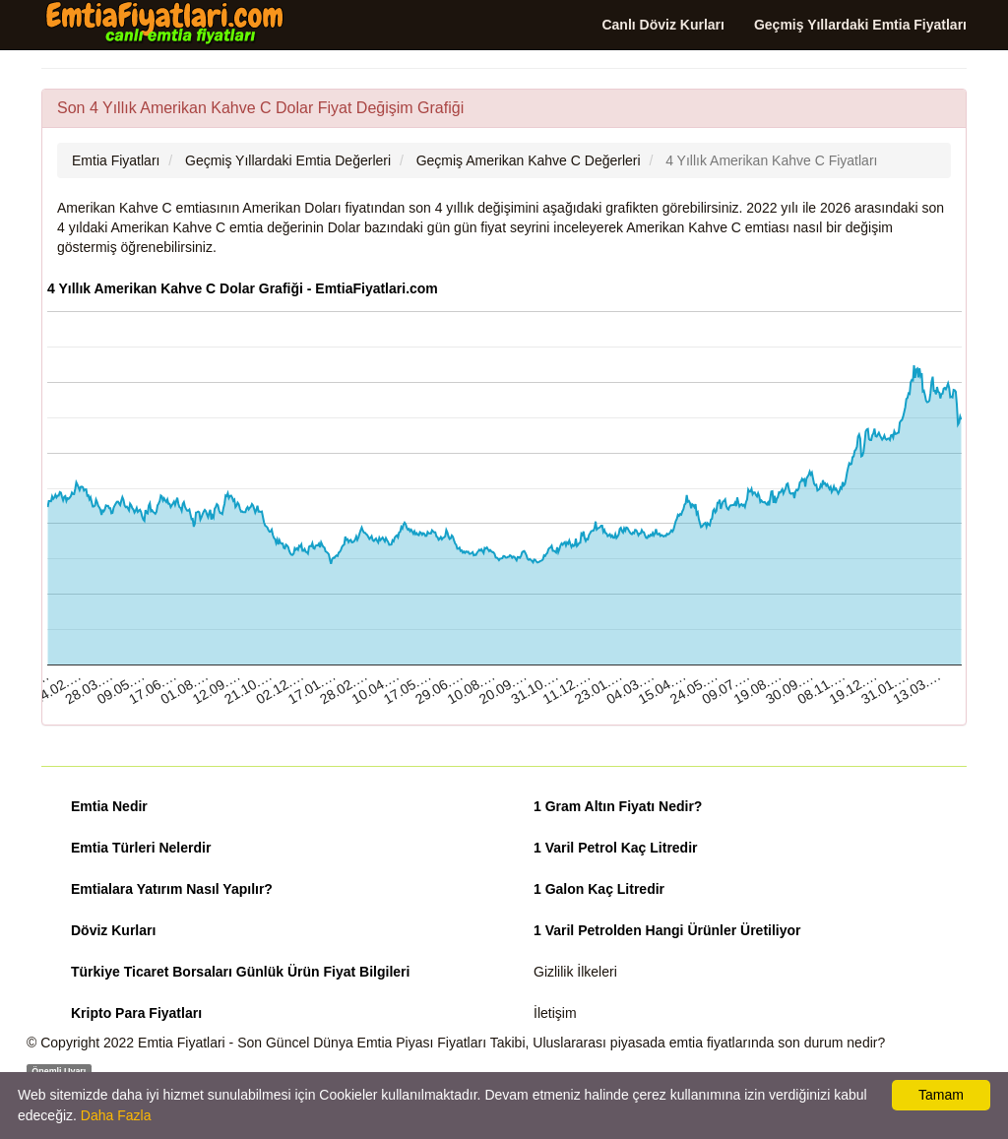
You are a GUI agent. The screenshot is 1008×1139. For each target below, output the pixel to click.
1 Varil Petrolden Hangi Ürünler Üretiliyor (667, 930)
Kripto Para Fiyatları (136, 1013)
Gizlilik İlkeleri (575, 972)
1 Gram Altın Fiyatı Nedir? (618, 806)
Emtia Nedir (109, 806)
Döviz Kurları (113, 930)
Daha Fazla (116, 1115)
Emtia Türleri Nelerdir (141, 847)
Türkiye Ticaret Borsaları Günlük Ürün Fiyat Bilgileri (240, 972)
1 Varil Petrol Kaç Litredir (616, 847)
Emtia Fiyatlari (181, 1042)
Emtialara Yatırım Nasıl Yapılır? (172, 889)
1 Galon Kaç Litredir (599, 889)
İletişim (555, 1013)
